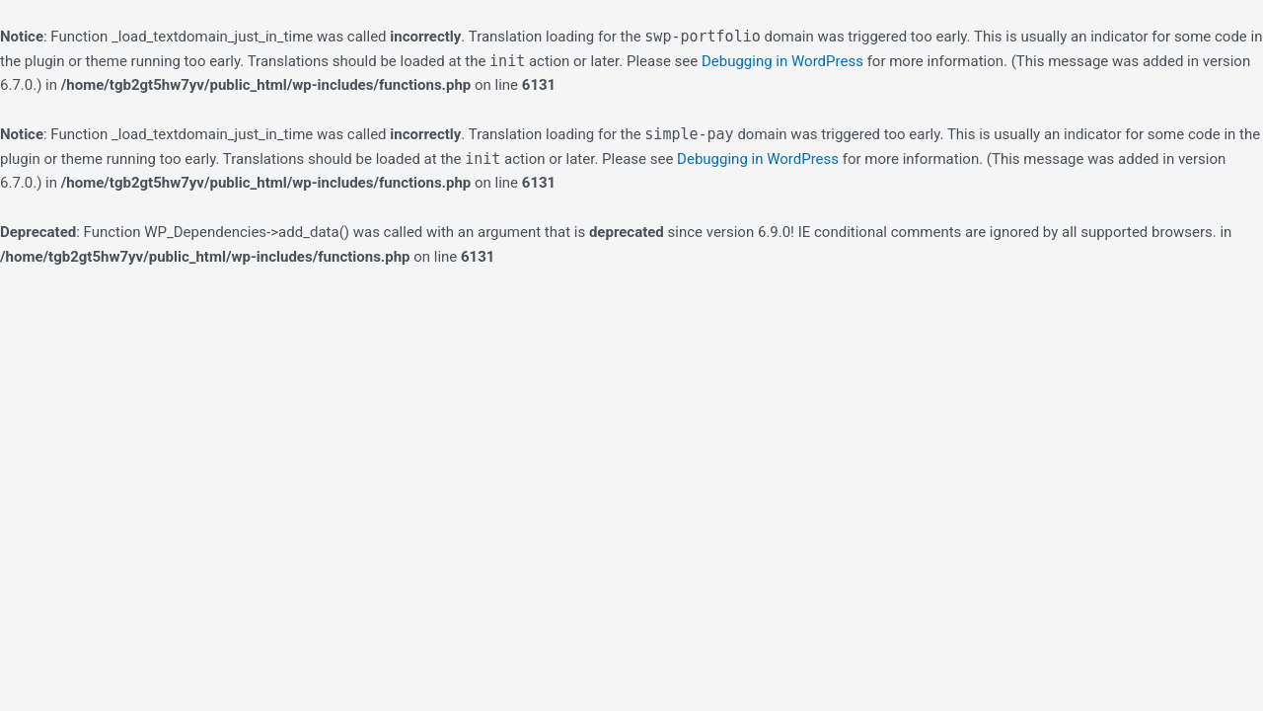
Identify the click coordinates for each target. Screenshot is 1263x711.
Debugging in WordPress (782, 61)
